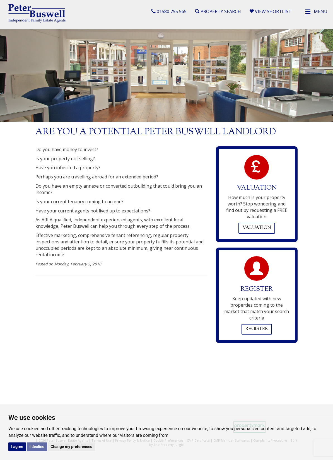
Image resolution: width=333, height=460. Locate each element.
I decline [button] (37, 446)
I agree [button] (17, 446)
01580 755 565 (169, 11)
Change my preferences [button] (71, 446)
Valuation (256, 228)
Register (256, 329)
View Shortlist (270, 11)
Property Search (218, 11)
